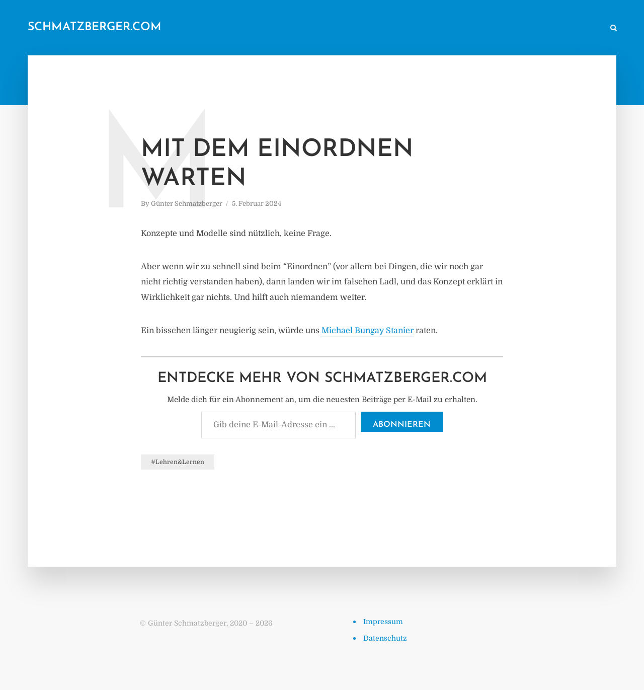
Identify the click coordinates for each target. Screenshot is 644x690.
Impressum (383, 622)
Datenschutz (385, 638)
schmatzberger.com (95, 27)
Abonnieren (402, 425)
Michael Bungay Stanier (367, 330)
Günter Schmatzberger (186, 203)
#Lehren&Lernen (177, 462)
